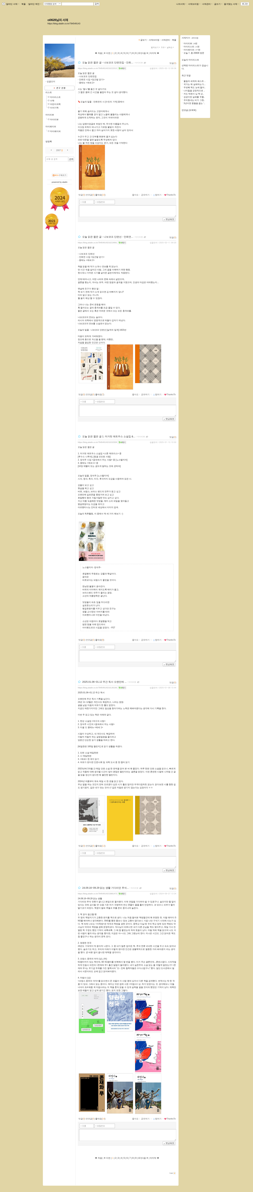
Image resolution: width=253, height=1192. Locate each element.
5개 (163, 47)
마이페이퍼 (51, 126)
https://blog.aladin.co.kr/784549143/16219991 (97, 243)
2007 (58, 150)
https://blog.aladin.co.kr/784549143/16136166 (97, 688)
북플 (23, 4)
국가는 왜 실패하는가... (195, 84)
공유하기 (145, 195)
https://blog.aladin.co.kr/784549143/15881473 (97, 894)
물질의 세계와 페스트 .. (195, 81)
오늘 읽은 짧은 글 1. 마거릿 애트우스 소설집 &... (108, 436)
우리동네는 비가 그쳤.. (194, 100)
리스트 (49, 92)
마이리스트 (55, 97)
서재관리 (207, 4)
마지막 (154, 53)
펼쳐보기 (156, 47)
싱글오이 (153, 68)
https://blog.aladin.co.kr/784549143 (63, 23)
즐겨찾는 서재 (231, 4)
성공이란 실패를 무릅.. (194, 97)
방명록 (49, 141)
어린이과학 (55, 104)
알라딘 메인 (34, 4)
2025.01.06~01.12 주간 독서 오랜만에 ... (104, 681)
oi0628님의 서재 (57, 20)
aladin (64, 182)
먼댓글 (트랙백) (189, 110)
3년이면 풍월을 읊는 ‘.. (194, 103)
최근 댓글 (186, 75)
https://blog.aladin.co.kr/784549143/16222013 (97, 68)
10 (139, 53)
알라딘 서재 (12, 4)
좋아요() (100, 195)
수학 (52, 100)
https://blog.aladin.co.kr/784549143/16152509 (97, 442)
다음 (145, 53)
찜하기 (157, 195)
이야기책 (54, 108)
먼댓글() (90, 195)
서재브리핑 (194, 4)
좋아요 (135, 195)
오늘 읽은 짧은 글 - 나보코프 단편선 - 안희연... (107, 236)
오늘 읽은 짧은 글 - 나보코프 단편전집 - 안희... (107, 62)
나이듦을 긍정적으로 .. (194, 90)
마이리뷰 (50, 115)
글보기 (143, 40)
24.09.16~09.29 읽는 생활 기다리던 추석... (105, 887)
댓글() (172, 63)
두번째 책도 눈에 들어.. (195, 87)
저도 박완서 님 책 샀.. (194, 94)
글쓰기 (218, 4)
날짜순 (170, 47)
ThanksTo (170, 195)
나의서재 (181, 4)
